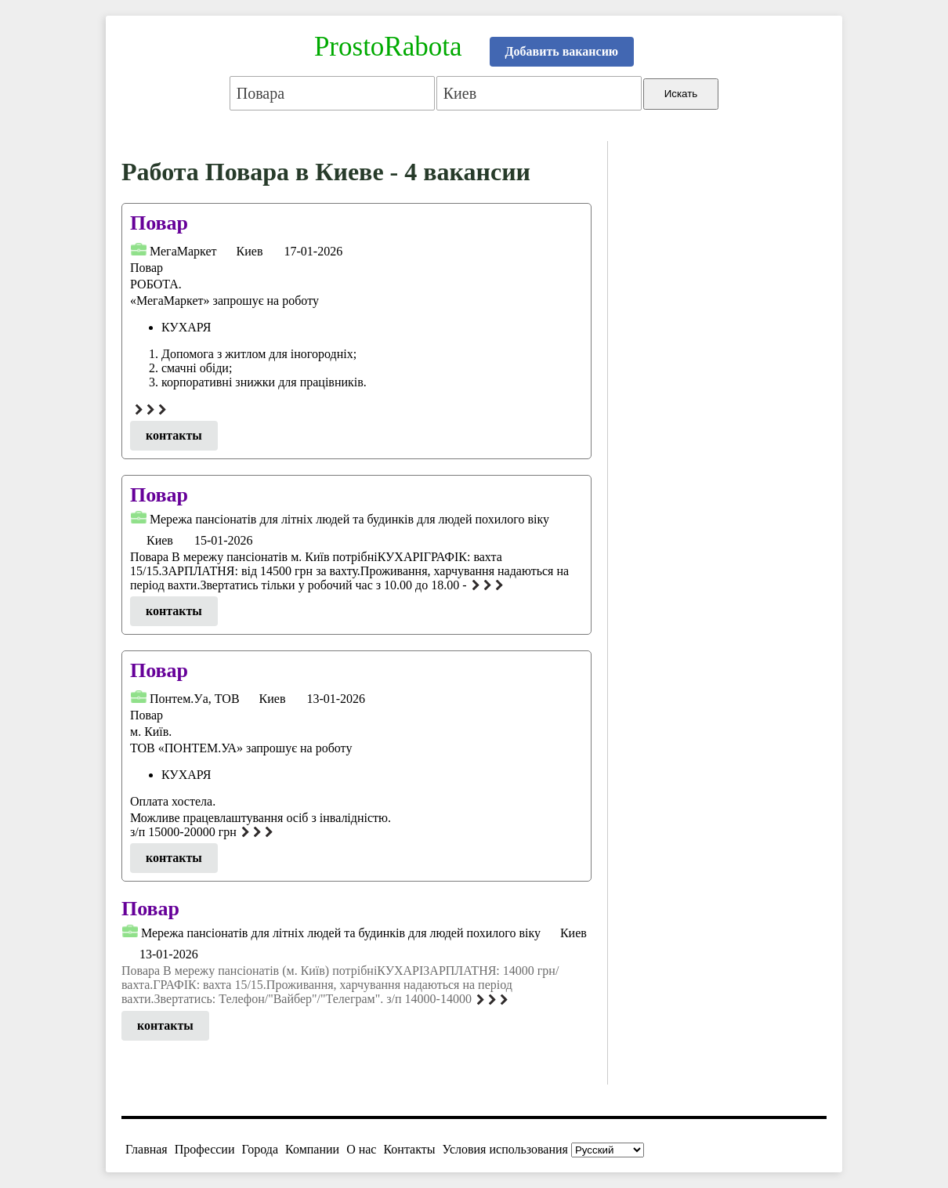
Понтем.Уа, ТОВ (195, 698)
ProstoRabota (388, 46)
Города (259, 1149)
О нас (361, 1149)
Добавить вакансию (562, 51)
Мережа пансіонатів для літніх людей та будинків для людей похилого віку (349, 519)
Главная (146, 1149)
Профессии (205, 1149)
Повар (159, 223)
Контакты (409, 1149)
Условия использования (505, 1149)
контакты (174, 435)
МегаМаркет (183, 251)
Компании (312, 1149)
